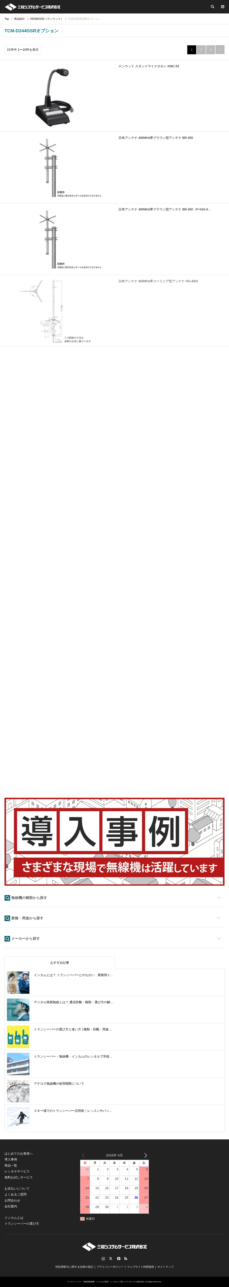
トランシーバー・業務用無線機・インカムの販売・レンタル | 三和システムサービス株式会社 (106, 1282)
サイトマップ (165, 1266)
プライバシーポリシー (110, 1266)
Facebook (118, 1258)
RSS (125, 1258)
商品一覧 (10, 1165)
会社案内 (10, 1206)
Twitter (110, 1258)
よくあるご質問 (15, 1194)
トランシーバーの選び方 (21, 1223)
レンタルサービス (17, 1171)
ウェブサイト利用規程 (140, 1266)
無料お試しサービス (18, 1177)
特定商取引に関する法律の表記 (74, 1266)
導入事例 (10, 1159)
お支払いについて (17, 1188)
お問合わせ (12, 1200)
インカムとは (13, 1217)
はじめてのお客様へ (18, 1153)
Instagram (103, 1258)
